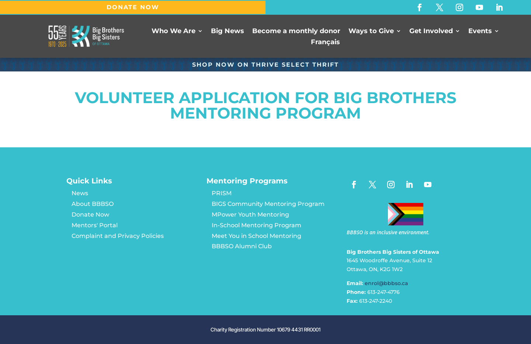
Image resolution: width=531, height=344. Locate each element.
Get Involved (431, 31)
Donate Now (90, 214)
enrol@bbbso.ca (386, 283)
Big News (227, 31)
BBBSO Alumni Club (242, 246)
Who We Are (173, 31)
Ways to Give (371, 31)
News (80, 193)
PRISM (222, 193)
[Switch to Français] (325, 43)
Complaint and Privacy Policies (118, 235)
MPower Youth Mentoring (250, 214)
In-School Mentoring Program (256, 225)
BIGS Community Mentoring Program (268, 203)
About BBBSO (93, 203)
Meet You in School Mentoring (256, 235)
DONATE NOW (133, 7)
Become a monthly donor (296, 31)
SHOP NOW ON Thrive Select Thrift (265, 64)
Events (480, 31)
